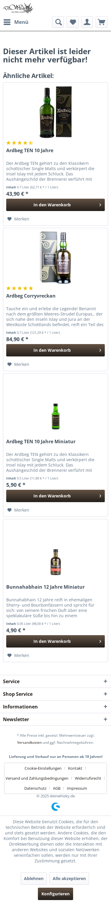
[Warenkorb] (101, 22)
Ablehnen (34, 878)
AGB (56, 788)
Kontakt (75, 768)
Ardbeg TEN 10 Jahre (29, 150)
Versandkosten (29, 742)
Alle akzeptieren (69, 878)
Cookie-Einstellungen (43, 768)
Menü (16, 21)
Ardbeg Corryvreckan (31, 296)
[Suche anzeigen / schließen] (58, 22)
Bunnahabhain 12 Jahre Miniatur (45, 587)
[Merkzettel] (72, 22)
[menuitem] (15, 22)
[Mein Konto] (87, 22)
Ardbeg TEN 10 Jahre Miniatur (40, 442)
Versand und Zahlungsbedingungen (37, 778)
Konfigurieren (55, 894)
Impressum (77, 788)
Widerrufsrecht (88, 778)
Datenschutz (35, 788)
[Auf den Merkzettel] (18, 219)
